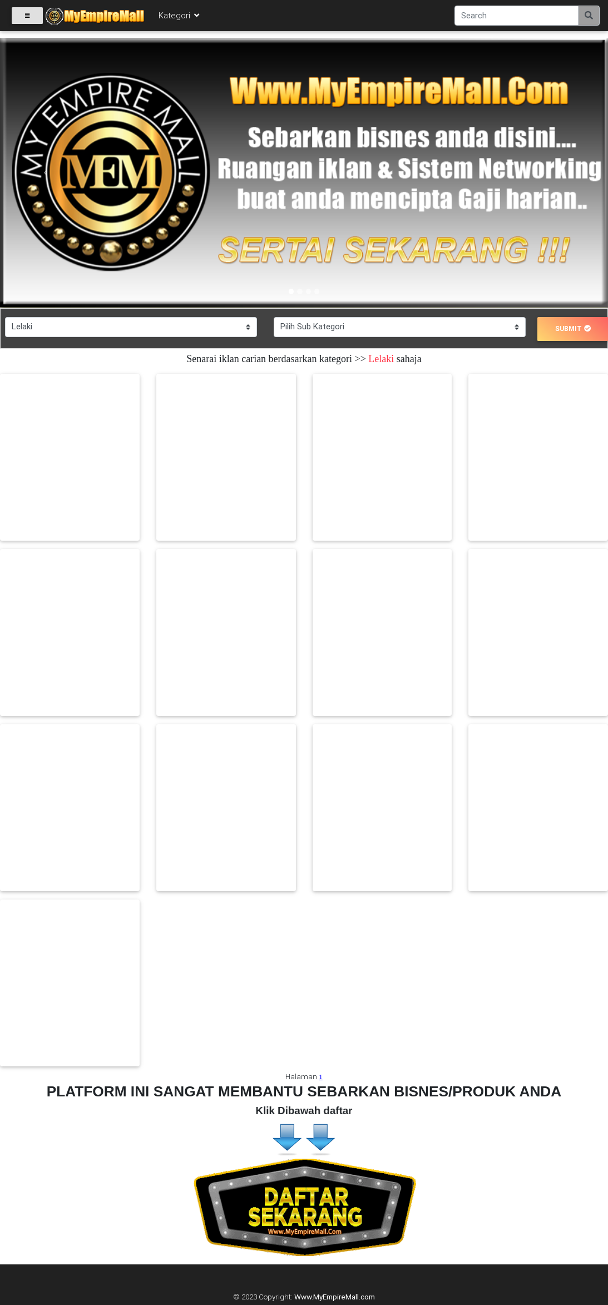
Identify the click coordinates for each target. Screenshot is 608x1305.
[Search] (516, 18)
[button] (45, 173)
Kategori (180, 17)
